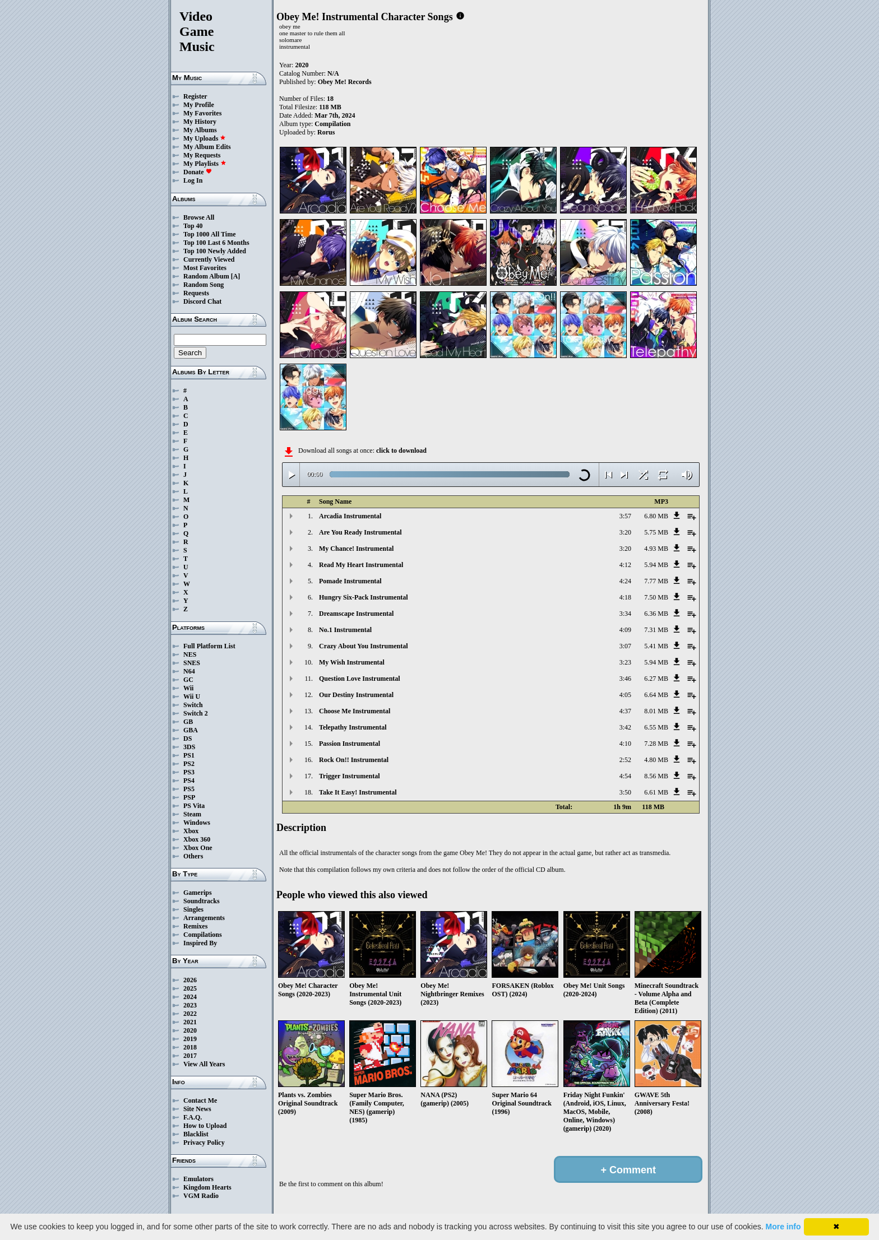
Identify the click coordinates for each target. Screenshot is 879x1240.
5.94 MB (656, 565)
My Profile (198, 105)
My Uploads (204, 138)
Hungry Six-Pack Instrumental (363, 597)
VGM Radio (201, 1196)
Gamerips (197, 893)
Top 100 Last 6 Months (216, 243)
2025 (190, 988)
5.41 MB (656, 646)
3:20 (625, 532)
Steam (192, 814)
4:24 (625, 581)
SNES (191, 663)
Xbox (190, 831)
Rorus (326, 132)
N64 (189, 671)
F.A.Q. (192, 1117)
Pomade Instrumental (350, 581)
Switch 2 (195, 713)
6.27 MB (656, 678)
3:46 (625, 678)
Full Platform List (209, 646)
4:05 (625, 695)
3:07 (625, 646)
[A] (235, 276)
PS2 (189, 764)
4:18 (625, 597)
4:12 (625, 565)
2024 (190, 997)
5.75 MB (656, 532)
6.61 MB (656, 792)
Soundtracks (201, 901)
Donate (197, 172)
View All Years (204, 1064)
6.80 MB (656, 516)
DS (187, 738)
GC (188, 680)
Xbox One (197, 848)
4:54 (625, 776)
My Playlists (204, 164)
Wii (188, 688)
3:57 (625, 516)
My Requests (201, 155)
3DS (189, 747)
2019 (190, 1039)
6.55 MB (656, 727)
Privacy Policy (204, 1142)
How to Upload (204, 1126)
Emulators (198, 1179)
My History (199, 122)
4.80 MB (656, 760)
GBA (190, 730)
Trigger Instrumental (349, 776)
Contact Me (200, 1100)
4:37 (625, 711)
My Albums (200, 130)
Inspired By (200, 943)
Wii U (191, 696)
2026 (190, 980)
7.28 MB (656, 743)
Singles (193, 909)
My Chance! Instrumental (356, 548)
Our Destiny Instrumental (356, 695)
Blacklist (196, 1134)
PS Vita (194, 806)
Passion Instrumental (349, 743)
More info (783, 1226)
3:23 (625, 662)
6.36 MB (656, 613)
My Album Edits (207, 147)
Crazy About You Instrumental (363, 646)
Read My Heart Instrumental (361, 565)
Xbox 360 (196, 839)
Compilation (332, 124)
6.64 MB (656, 695)
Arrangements (204, 918)
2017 (190, 1056)
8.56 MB (656, 776)
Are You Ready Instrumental (360, 532)
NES (189, 654)
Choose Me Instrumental (354, 711)
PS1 (189, 755)
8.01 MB (656, 711)
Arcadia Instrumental (350, 516)
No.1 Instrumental (345, 630)
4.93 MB (656, 548)
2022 (190, 1014)
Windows (196, 822)
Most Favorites (204, 268)
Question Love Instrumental (359, 678)
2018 (190, 1047)
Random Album (206, 276)
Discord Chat (202, 301)
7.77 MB (656, 581)
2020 (190, 1030)
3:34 (625, 613)
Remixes (195, 926)
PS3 (189, 772)
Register (195, 96)
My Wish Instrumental (352, 662)
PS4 (189, 780)
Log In (192, 180)
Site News (197, 1109)
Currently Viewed (208, 259)
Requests (196, 293)
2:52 (625, 760)
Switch (193, 705)
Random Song (203, 285)
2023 (190, 1005)
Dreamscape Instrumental (356, 613)
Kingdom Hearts (207, 1187)
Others (193, 856)
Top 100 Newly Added (214, 251)
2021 (190, 1022)
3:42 (625, 727)
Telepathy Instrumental (353, 727)
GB (188, 722)
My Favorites (202, 113)
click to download (401, 450)
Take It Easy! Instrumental (358, 792)
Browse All (198, 217)
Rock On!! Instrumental (353, 760)
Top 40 (193, 226)
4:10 (625, 743)
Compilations (202, 935)
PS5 (189, 789)
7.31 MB (656, 630)
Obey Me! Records (345, 82)
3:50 (625, 792)
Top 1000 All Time (209, 234)
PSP (189, 797)
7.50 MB (656, 597)
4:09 (625, 630)
